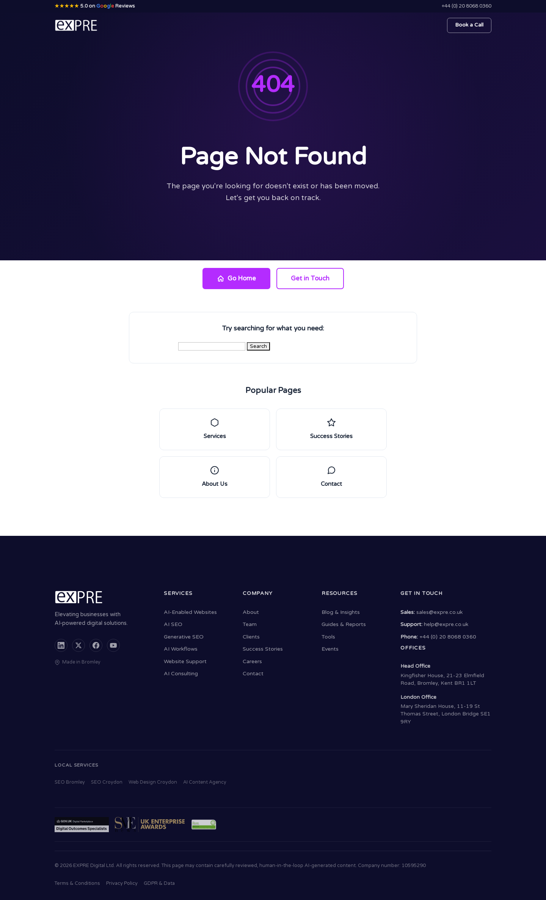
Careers (252, 661)
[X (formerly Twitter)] (78, 645)
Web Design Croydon (153, 782)
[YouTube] (113, 645)
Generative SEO (184, 637)
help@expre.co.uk (446, 624)
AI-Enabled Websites (190, 612)
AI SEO (173, 624)
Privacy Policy (122, 883)
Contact (253, 673)
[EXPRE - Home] (76, 25)
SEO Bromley (70, 782)
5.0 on (95, 6)
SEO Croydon (106, 782)
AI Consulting (181, 673)
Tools (328, 637)
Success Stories (263, 649)
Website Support (185, 661)
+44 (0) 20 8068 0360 (466, 6)
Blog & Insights (341, 612)
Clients (251, 637)
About (251, 612)
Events (330, 649)
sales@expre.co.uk (439, 612)
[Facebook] (95, 645)
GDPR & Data (159, 883)
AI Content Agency (204, 782)
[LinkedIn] (61, 645)
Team (250, 624)
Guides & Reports (344, 624)
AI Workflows (181, 649)
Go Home (236, 278)
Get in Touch (310, 278)
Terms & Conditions (77, 883)
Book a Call (469, 25)
